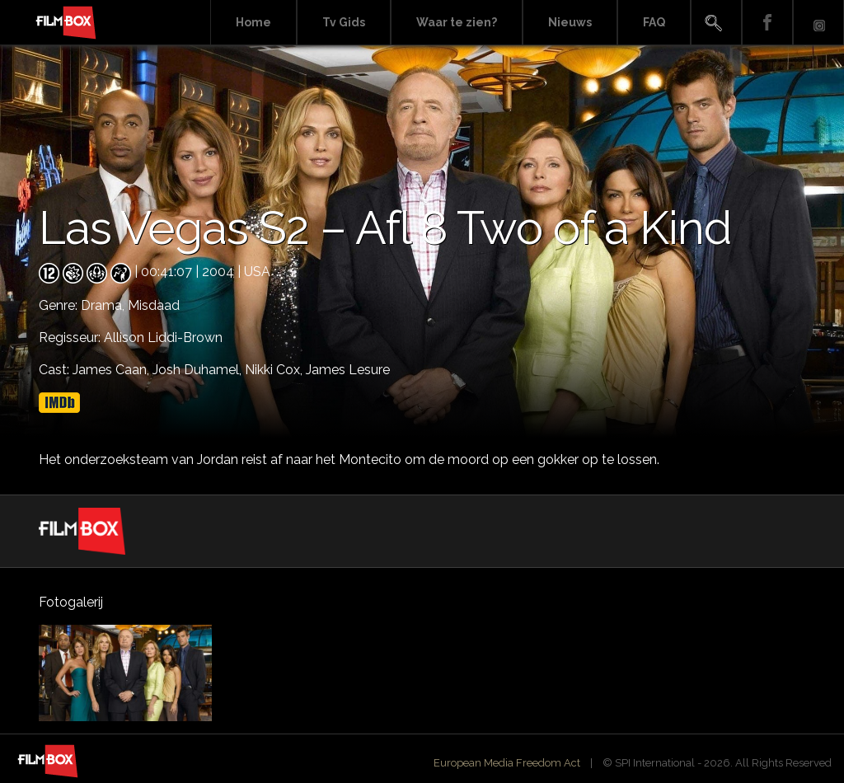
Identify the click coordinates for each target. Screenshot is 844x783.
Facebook (767, 22)
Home (253, 22)
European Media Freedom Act (507, 763)
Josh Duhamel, (198, 369)
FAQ (654, 22)
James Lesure (348, 369)
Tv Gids (343, 22)
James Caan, (112, 369)
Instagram (818, 22)
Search (716, 22)
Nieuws (570, 22)
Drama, (104, 305)
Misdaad (154, 305)
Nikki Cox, (275, 369)
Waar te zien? (456, 22)
